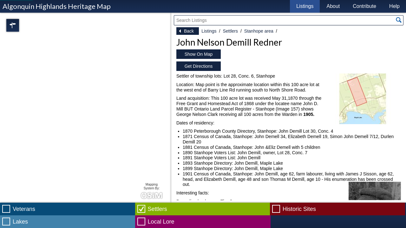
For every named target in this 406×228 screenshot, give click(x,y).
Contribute (364, 6)
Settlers (230, 31)
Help (394, 6)
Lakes (20, 221)
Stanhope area (258, 31)
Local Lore (161, 221)
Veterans (24, 209)
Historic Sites (299, 209)
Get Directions (199, 66)
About (333, 6)
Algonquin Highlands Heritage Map (57, 6)
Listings (304, 6)
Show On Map (199, 54)
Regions (21, 25)
